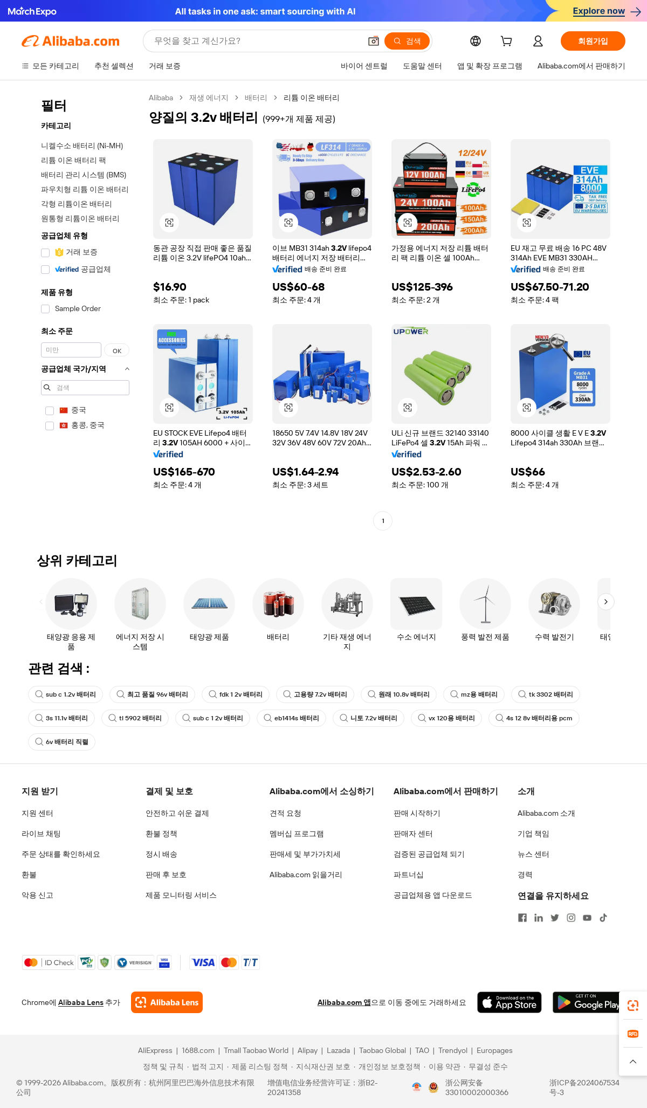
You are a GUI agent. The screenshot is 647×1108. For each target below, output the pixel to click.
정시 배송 (161, 854)
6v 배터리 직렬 (61, 742)
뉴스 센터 (533, 854)
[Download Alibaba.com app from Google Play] (589, 1002)
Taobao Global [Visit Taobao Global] (382, 1050)
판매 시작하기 (417, 813)
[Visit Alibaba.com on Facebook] (522, 918)
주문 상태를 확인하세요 (61, 854)
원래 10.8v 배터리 (399, 694)
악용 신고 (37, 895)
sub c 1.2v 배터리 (65, 694)
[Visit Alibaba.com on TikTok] (603, 918)
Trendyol (452, 1050)
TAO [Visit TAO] (422, 1050)
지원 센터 (37, 813)
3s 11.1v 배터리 (61, 718)
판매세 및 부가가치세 (305, 854)
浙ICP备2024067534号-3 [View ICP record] (584, 1087)
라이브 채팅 (41, 833)
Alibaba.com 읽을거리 (306, 874)
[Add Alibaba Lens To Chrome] (167, 1002)
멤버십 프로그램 (297, 833)
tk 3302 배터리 (545, 694)
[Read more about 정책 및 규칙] (162, 1066)
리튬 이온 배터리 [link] (312, 97)
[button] (373, 41)
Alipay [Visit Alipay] (308, 1050)
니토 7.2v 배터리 (368, 718)
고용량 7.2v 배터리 (315, 694)
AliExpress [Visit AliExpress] (155, 1050)
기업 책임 (533, 833)
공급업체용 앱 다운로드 (433, 895)
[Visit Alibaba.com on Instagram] (571, 918)
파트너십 (409, 874)
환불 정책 (161, 833)
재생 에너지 (209, 97)
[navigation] (82, 310)
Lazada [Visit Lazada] (338, 1050)
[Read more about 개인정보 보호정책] (387, 1066)
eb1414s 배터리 (291, 718)
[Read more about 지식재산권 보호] (320, 1066)
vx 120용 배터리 (446, 718)
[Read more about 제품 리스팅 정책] (257, 1066)
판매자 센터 (413, 833)
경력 (525, 874)
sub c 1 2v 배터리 (212, 718)
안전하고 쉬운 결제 (177, 813)
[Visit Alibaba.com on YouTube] (587, 918)
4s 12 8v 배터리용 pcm (534, 718)
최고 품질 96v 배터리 (152, 694)
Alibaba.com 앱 (344, 1002)
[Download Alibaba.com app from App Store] (509, 1002)
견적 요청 (285, 813)
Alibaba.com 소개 (546, 813)
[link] (633, 1006)
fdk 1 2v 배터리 (236, 694)
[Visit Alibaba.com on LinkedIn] (538, 918)
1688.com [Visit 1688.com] (198, 1050)
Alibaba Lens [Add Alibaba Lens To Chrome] (81, 1002)
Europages (495, 1050)
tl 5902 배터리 (135, 718)
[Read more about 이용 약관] (442, 1066)
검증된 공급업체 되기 (429, 854)
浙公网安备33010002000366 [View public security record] (476, 1087)
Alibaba (161, 97)
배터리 (256, 97)
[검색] (407, 41)
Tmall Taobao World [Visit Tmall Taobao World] (256, 1050)
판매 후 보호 (166, 874)
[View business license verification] (417, 1087)
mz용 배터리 (474, 694)
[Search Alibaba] (256, 41)
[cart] (508, 42)
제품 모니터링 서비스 (181, 895)
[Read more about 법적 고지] (205, 1066)
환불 (29, 874)
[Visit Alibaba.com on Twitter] (555, 918)
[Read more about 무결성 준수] (486, 1066)
